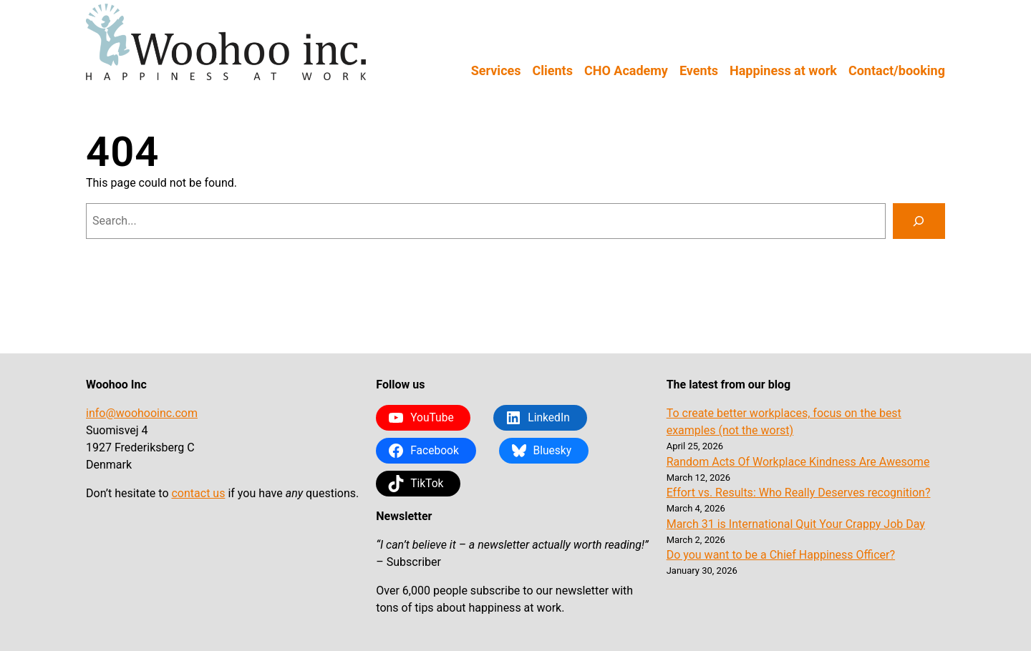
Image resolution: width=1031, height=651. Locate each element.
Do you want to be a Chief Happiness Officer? (781, 555)
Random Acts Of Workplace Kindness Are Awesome (798, 462)
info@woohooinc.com (142, 413)
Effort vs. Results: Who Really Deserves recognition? (799, 492)
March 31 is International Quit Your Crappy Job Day (796, 524)
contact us (198, 493)
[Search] (919, 221)
